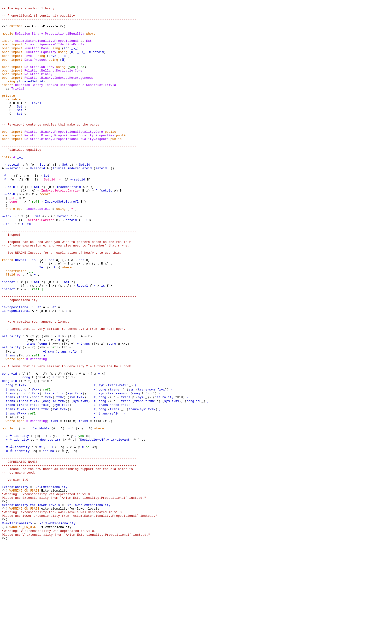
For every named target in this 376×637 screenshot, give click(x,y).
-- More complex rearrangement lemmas (35, 381)
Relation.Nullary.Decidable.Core (53, 83)
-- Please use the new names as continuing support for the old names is (67, 549)
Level (29, 66)
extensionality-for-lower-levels (31, 593)
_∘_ (74, 57)
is (103, 338)
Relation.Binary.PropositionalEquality (49, 40)
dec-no (47, 528)
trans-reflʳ (68, 416)
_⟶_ (80, 61)
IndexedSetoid (31, 96)
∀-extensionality (17, 614)
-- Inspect (11, 277)
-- (4, 14)
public (110, 156)
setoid (101, 200)
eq (19, 325)
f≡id (69, 441)
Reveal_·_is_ (26, 308)
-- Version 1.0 (15, 562)
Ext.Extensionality (50, 571)
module (7, 40)
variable (13, 117)
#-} (62, 31)
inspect (8, 333)
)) (112, 200)
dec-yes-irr (49, 515)
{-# (4, 31)
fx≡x (22, 454)
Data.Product (35, 70)
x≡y (46, 398)
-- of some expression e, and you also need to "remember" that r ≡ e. (65, 290)
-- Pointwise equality (21, 178)
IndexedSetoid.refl (62, 238)
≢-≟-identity (17, 524)
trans (30, 407)
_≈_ (72, 247)
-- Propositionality (19, 355)
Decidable (40, 502)
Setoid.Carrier (41, 260)
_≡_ (68, 502)
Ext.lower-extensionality (87, 593)
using (55, 57)
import (7, 48)
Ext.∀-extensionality (56, 614)
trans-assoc (119, 463)
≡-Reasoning (36, 424)
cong (13, 238)
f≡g (31, 403)
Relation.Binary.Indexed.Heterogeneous (59, 92)
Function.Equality (40, 61)
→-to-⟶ (8, 256)
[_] (31, 320)
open (5, 53)
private (8, 113)
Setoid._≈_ (52, 212)
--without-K (34, 31)
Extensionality (15, 571)
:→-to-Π (8, 221)
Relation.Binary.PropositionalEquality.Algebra (66, 165)
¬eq (59, 524)
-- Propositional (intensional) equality (38, 18)
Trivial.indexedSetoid (72, 200)
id (66, 57)
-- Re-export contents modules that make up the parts (50, 148)
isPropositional (16, 364)
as (82, 48)
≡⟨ (45, 416)
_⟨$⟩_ (14, 234)
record (45, 230)
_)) (149, 467)
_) (82, 416)
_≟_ (23, 502)
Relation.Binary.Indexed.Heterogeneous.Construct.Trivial (66, 100)
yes (72, 79)
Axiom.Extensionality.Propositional (47, 48)
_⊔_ (64, 66)
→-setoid (13, 200)
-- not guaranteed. (18, 554)
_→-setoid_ (11, 195)
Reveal (82, 338)
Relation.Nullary (39, 79)
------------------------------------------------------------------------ (69, 5)
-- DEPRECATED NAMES (19, 541)
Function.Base (36, 57)
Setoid (84, 195)
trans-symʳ (148, 459)
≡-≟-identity (17, 511)
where (90, 40)
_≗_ (19, 187)
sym (51, 416)
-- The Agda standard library (28, 9)
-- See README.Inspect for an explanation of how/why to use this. (62, 299)
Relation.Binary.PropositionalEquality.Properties (69, 161)
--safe (52, 31)
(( (22, 225)
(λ (110, 467)
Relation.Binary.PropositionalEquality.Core (63, 156)
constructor (16, 320)
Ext (89, 48)
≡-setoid (95, 61)
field (10, 325)
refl (35, 238)
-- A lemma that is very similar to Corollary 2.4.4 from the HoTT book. (67, 433)
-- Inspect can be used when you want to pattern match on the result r (66, 286)
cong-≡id (9, 441)
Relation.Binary (38, 87)
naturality (11, 398)
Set (19, 126)
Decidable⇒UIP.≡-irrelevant (104, 515)
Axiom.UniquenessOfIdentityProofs (54, 53)
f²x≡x (34, 472)
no (82, 79)
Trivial (17, 104)
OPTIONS (16, 31)
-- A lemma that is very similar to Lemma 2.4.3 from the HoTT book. (63, 390)
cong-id (193, 472)
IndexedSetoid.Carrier (61, 225)
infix (6, 187)
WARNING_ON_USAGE (24, 575)
